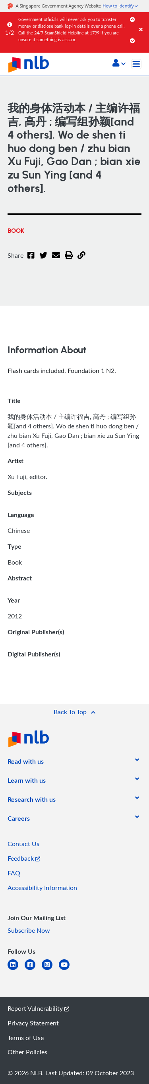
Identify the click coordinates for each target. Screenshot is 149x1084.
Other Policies (27, 1052)
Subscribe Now (29, 930)
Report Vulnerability (38, 1008)
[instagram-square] (50, 969)
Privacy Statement (33, 1023)
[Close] (143, 21)
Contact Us (23, 843)
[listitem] (26, 763)
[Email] (53, 260)
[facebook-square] (33, 969)
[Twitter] (41, 260)
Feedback (24, 858)
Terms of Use (26, 1037)
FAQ (14, 873)
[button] (119, 63)
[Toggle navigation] (136, 64)
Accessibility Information (42, 887)
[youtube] (67, 969)
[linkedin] (16, 969)
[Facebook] (31, 260)
